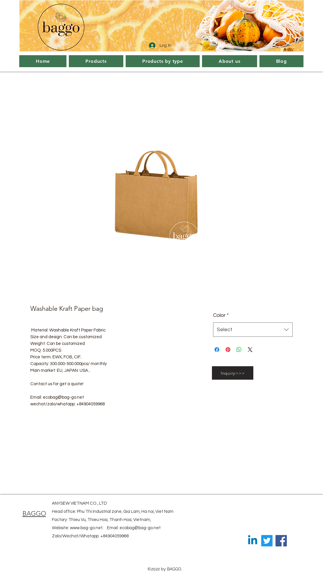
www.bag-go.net (86, 528)
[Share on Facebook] (216, 349)
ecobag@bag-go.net (140, 528)
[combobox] (253, 329)
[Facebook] (281, 540)
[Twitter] (267, 540)
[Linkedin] (252, 540)
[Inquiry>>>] (232, 373)
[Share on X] (250, 349)
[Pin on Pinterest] (227, 349)
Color (221, 315)
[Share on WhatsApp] (239, 349)
